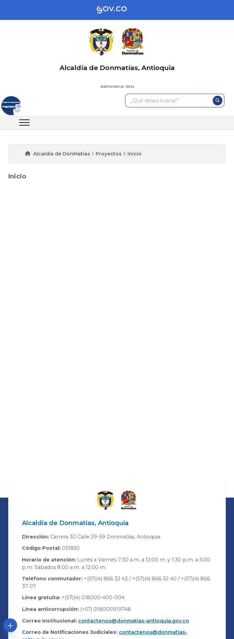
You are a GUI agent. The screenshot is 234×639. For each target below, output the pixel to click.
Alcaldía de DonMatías (61, 154)
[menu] (24, 122)
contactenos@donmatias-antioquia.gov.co (133, 621)
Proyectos (109, 154)
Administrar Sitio (117, 86)
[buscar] (217, 100)
